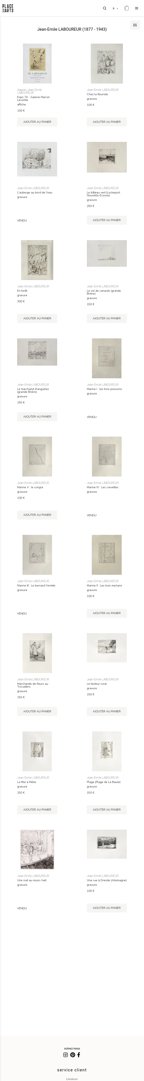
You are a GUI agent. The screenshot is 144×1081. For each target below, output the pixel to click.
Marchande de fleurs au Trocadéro (32, 685)
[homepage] (7, 8)
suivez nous (72, 1048)
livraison (72, 1079)
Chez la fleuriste (97, 94)
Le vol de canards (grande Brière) (104, 292)
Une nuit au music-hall (31, 880)
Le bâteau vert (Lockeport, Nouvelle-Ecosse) (103, 194)
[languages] (116, 8)
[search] (105, 8)
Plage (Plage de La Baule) (103, 782)
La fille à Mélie (26, 782)
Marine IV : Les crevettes (102, 487)
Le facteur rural (97, 683)
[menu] (137, 8)
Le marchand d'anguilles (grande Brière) (33, 390)
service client (72, 1069)
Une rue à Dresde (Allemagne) (107, 880)
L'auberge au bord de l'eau (34, 192)
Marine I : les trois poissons (104, 389)
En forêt (22, 290)
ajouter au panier (37, 122)
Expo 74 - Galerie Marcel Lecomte (33, 99)
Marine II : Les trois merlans (104, 585)
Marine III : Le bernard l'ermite (36, 585)
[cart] (127, 8)
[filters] (135, 24)
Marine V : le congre (30, 487)
